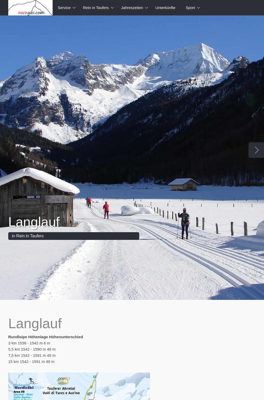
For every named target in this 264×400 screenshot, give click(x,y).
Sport (190, 7)
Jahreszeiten (132, 7)
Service (64, 7)
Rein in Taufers (96, 7)
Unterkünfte (165, 7)
